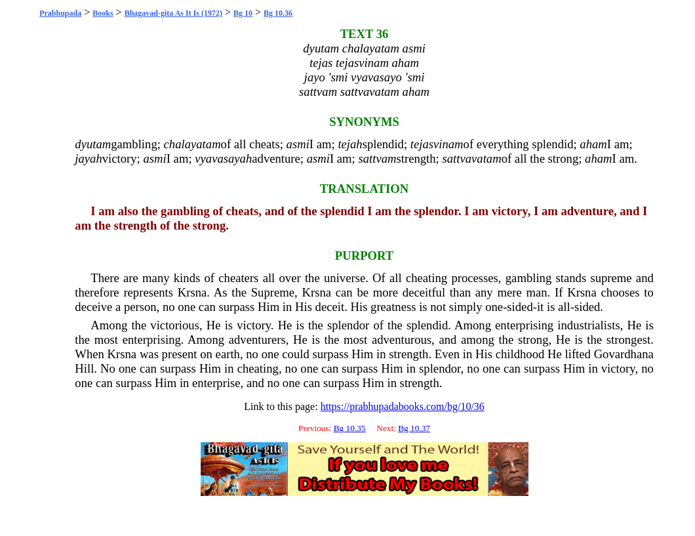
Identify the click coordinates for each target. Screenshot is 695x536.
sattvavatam (471, 158)
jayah (88, 158)
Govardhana (624, 354)
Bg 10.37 (414, 428)
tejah (350, 144)
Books (102, 13)
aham (593, 144)
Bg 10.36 (278, 13)
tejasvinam (437, 144)
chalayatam (192, 144)
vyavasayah (223, 158)
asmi (298, 144)
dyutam (93, 144)
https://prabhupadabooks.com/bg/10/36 (403, 406)
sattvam (377, 158)
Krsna (192, 292)
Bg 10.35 (350, 428)
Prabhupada (60, 13)
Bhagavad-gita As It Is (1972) (173, 13)
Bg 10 (242, 13)
